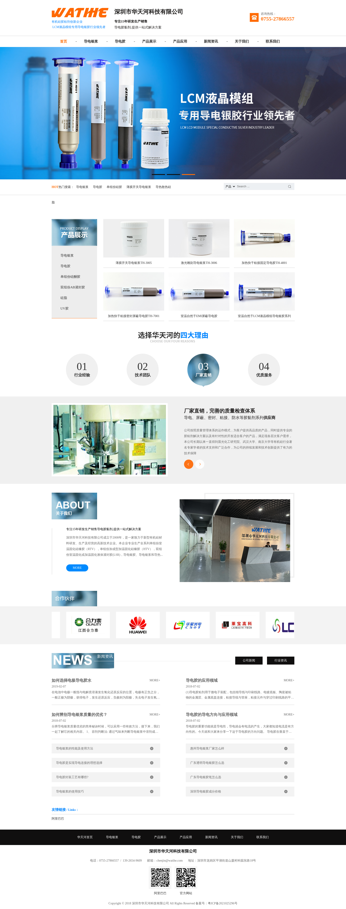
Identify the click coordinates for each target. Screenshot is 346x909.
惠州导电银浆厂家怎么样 (207, 748)
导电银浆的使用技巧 (70, 791)
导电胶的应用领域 (240, 680)
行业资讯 (281, 660)
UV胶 (64, 308)
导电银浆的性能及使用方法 (74, 748)
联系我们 (273, 41)
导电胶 (120, 41)
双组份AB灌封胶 (72, 287)
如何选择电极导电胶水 (106, 680)
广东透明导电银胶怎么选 (207, 762)
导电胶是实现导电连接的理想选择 (79, 762)
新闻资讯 (211, 41)
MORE (77, 567)
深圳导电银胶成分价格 (205, 791)
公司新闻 (249, 660)
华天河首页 (85, 837)
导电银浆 (91, 41)
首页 (63, 41)
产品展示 (149, 41)
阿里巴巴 (58, 818)
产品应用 (180, 41)
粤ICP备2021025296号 (222, 903)
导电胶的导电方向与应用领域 (240, 714)
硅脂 (63, 298)
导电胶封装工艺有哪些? (72, 777)
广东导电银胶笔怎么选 (205, 777)
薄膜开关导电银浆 (138, 187)
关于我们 (242, 41)
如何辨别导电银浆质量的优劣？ (106, 714)
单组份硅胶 (114, 187)
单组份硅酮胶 (70, 276)
